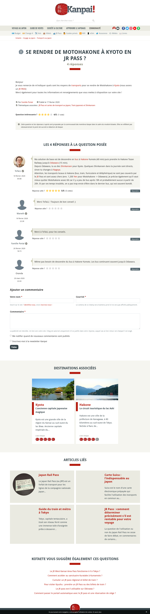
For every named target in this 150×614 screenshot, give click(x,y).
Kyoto (117, 85)
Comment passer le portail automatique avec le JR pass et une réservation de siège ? (75, 593)
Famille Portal (27, 102)
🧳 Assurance (101, 33)
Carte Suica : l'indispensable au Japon (117, 478)
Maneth (20, 213)
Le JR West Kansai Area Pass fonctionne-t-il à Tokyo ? (75, 571)
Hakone (84, 159)
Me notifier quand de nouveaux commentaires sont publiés (41, 336)
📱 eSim (90, 33)
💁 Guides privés (70, 33)
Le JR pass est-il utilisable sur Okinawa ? (75, 588)
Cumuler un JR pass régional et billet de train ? (75, 580)
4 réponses (75, 64)
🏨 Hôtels (47, 33)
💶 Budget (16, 33)
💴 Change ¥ (27, 33)
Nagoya (56, 169)
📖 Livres (123, 33)
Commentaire (18, 311)
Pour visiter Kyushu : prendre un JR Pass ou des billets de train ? (75, 584)
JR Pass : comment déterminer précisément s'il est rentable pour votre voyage (118, 516)
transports (76, 85)
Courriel (81, 297)
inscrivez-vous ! (46, 305)
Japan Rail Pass (49, 475)
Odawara (54, 162)
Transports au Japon (44, 38)
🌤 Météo (113, 33)
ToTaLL (18, 171)
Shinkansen (66, 166)
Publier (14, 347)
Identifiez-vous (29, 305)
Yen (75, 176)
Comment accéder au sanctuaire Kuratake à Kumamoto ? (75, 575)
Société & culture (54, 28)
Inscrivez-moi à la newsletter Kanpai (29, 341)
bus (76, 159)
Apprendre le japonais (76, 28)
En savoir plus (97, 612)
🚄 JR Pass (57, 33)
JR (38, 176)
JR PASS (22, 88)
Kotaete (18, 38)
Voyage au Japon (19, 28)
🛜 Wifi (82, 33)
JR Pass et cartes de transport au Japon (55, 105)
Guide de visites (36, 28)
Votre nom (16, 297)
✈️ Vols (38, 33)
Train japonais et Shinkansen (83, 105)
